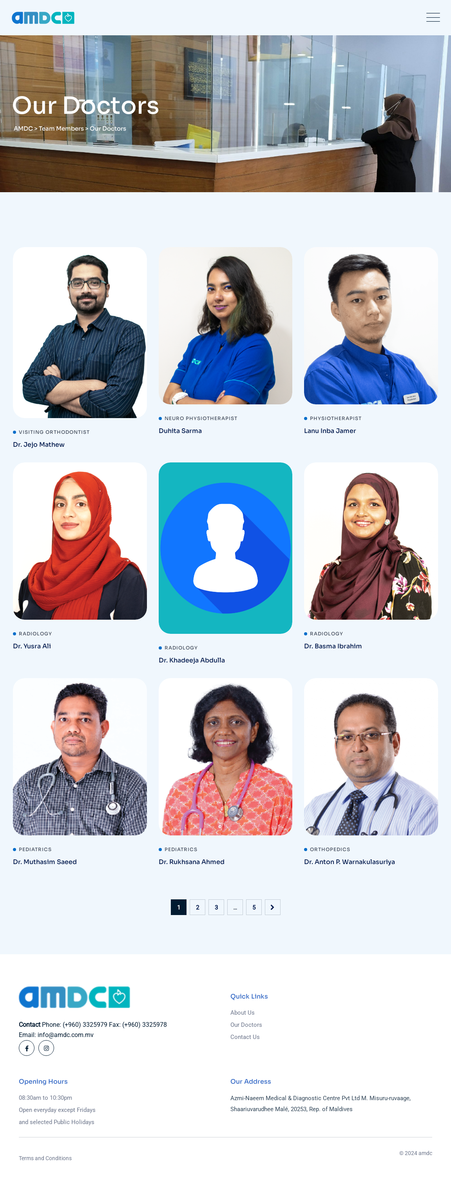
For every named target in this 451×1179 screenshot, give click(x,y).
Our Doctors (246, 1024)
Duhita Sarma (180, 431)
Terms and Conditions (45, 1158)
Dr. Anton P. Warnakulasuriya (349, 862)
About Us (242, 1012)
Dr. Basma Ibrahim (333, 646)
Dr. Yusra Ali (32, 646)
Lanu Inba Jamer (330, 431)
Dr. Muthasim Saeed (45, 862)
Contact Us (245, 1037)
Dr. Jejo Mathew (39, 444)
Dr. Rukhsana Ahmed (192, 862)
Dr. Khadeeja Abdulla (192, 660)
